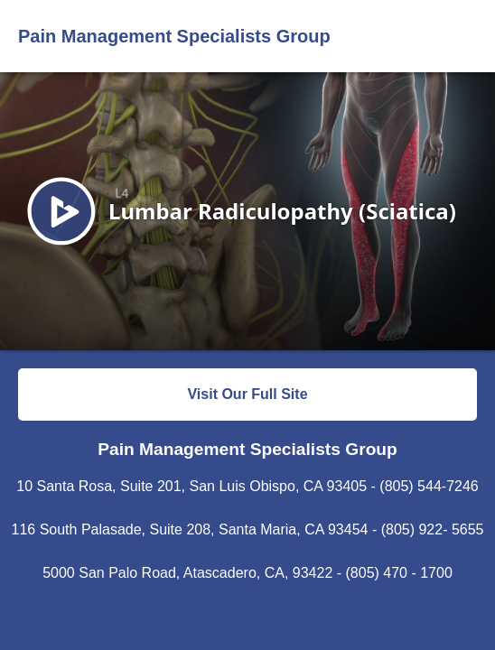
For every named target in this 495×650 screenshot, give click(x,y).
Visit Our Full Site (247, 394)
